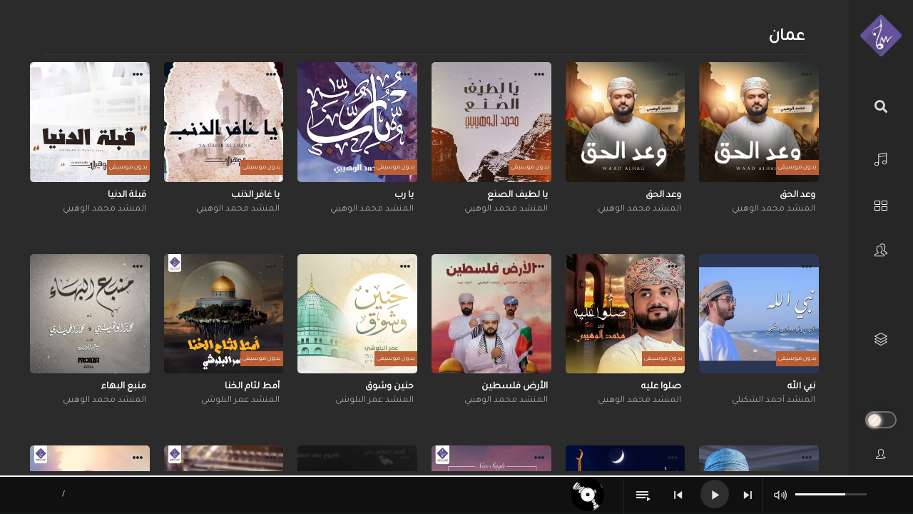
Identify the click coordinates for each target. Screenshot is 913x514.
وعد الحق (797, 196)
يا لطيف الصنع (517, 196)
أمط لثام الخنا (252, 387)
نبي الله (801, 387)
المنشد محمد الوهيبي (773, 209)
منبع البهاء (123, 387)
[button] (807, 76)
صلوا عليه (661, 387)
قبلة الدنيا (127, 196)
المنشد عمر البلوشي (374, 400)
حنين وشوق (389, 387)
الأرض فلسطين (514, 387)
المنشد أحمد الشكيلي (773, 400)
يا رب (404, 196)
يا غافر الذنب (255, 196)
